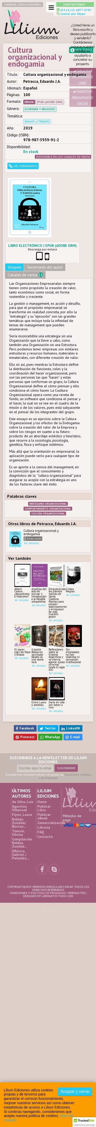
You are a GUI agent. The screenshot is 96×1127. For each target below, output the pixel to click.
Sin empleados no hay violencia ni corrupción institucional (74, 644)
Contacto (45, 836)
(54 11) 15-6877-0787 (75, 10)
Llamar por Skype (72, 14)
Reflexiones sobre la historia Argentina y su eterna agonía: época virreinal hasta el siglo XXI (57, 647)
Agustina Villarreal (19, 808)
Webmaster (76, 893)
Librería (43, 827)
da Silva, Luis (23, 801)
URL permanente (23, 166)
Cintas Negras (74, 578)
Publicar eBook (44, 816)
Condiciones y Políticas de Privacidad (65, 776)
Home (42, 801)
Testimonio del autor (45, 267)
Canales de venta (25, 274)
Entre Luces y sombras (39, 691)
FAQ (40, 832)
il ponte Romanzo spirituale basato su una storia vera (39, 644)
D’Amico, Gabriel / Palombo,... (20, 854)
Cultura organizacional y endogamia (39, 539)
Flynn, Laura (22, 814)
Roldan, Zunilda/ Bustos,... (19, 823)
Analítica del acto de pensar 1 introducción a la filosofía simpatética (39, 583)
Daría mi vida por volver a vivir (57, 693)
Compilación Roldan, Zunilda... (22, 843)
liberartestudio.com (57, 896)
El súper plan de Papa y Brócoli (22, 640)
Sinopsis (14, 267)
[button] (84, 1122)
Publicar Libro (44, 808)
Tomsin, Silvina (18, 833)
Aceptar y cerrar (75, 1091)
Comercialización (51, 822)
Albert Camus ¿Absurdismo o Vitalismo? (22, 581)
